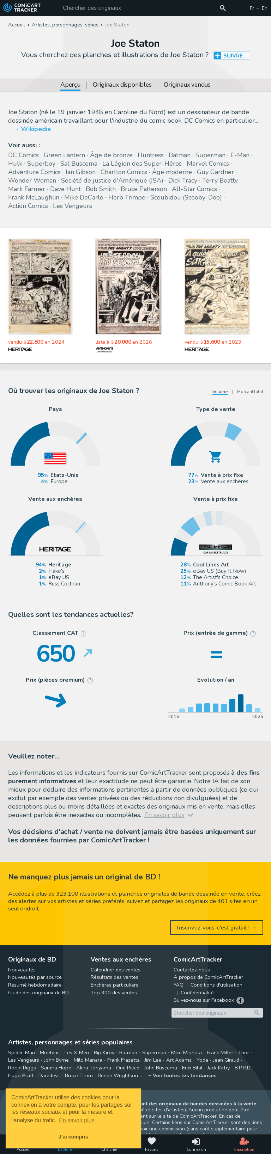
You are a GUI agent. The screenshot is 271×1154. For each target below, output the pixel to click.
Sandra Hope (56, 1067)
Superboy (41, 163)
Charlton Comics (124, 172)
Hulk (15, 163)
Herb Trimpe (126, 197)
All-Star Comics (194, 189)
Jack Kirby (218, 1067)
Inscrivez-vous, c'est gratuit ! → (217, 927)
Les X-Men (77, 1052)
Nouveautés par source (35, 977)
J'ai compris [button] (73, 1137)
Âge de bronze (111, 155)
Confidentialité (197, 992)
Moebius (50, 1052)
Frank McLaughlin (33, 197)
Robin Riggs (22, 1067)
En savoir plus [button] (77, 1120)
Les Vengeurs (72, 206)
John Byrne (56, 1059)
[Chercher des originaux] (223, 8)
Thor (243, 1052)
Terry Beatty (220, 180)
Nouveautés (22, 969)
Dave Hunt (65, 189)
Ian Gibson (81, 172)
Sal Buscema (78, 163)
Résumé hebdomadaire (35, 984)
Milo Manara (88, 1059)
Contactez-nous (192, 969)
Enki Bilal (192, 1067)
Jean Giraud (226, 1059)
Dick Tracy (182, 180)
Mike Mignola (186, 1052)
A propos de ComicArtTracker (208, 977)
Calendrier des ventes (115, 969)
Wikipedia (36, 129)
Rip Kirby (104, 1052)
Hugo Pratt (21, 1075)
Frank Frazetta (123, 1059)
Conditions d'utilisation (216, 984)
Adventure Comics (34, 172)
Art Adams (179, 1059)
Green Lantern (64, 155)
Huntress (151, 155)
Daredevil (49, 1075)
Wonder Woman (32, 180)
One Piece (127, 1067)
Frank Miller (220, 1052)
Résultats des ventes (114, 977)
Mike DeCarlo (83, 197)
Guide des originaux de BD (38, 992)
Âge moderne (172, 172)
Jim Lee (153, 1059)
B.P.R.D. (243, 1067)
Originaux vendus (187, 85)
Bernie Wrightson (118, 1075)
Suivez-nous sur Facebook (204, 999)
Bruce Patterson (144, 189)
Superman (210, 155)
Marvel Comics (208, 163)
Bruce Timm (79, 1075)
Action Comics (28, 206)
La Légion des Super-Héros (142, 163)
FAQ (178, 984)
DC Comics (23, 155)
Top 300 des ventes (114, 992)
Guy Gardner (215, 172)
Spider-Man (21, 1052)
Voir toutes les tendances (185, 1075)
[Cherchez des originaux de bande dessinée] (145, 8)
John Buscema (160, 1067)
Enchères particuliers (114, 984)
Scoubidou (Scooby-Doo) (186, 197)
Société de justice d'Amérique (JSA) (112, 180)
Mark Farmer (26, 189)
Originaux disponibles (122, 85)
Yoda (202, 1059)
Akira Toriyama (93, 1067)
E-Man (239, 155)
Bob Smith (101, 189)
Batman (180, 155)
